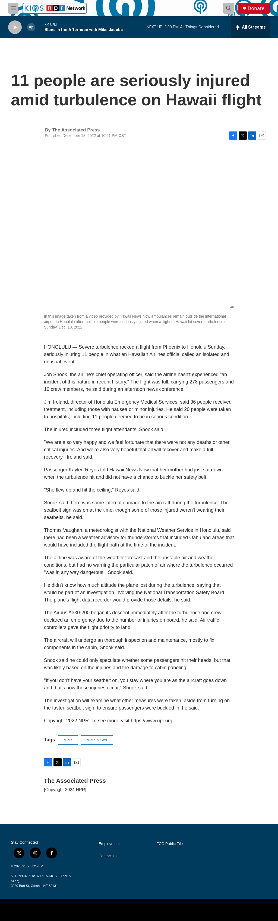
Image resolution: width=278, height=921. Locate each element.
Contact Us (108, 856)
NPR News (96, 740)
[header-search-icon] (228, 8)
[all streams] (250, 27)
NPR (68, 740)
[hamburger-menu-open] (13, 8)
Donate (256, 8)
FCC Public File (169, 844)
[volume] (31, 27)
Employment (109, 844)
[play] (15, 27)
